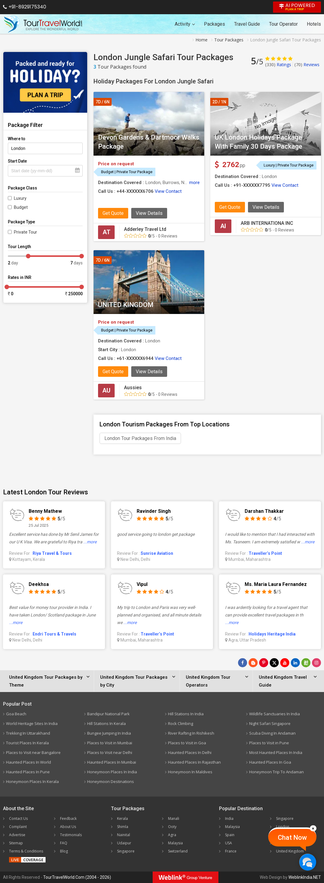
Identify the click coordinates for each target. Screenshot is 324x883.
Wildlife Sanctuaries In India (274, 713)
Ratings (278, 64)
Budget (21, 207)
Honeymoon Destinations (110, 781)
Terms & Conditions (26, 851)
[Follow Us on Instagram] (316, 662)
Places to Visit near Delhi (109, 752)
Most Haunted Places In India (275, 752)
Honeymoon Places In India (112, 772)
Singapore (126, 851)
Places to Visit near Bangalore (33, 752)
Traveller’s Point (265, 553)
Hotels (314, 24)
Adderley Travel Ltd (145, 229)
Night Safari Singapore (270, 723)
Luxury (20, 198)
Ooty (172, 826)
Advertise (17, 834)
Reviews (306, 64)
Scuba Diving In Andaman (272, 733)
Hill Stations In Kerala (106, 723)
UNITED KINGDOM (126, 305)
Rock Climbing (180, 723)
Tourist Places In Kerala (27, 743)
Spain (229, 834)
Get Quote (113, 213)
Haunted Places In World (28, 762)
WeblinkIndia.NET (304, 877)
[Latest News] (253, 662)
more (194, 182)
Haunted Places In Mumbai (111, 762)
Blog (64, 851)
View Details (149, 213)
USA (228, 843)
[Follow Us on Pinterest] (263, 662)
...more (90, 541)
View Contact (168, 191)
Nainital (123, 834)
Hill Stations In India (186, 713)
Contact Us (18, 818)
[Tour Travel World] (43, 24)
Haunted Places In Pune (28, 772)
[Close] (313, 828)
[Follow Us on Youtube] (284, 662)
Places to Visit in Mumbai (109, 743)
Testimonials (71, 834)
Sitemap (16, 843)
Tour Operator (283, 24)
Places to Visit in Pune (269, 743)
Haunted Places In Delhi (189, 752)
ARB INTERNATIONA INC (267, 223)
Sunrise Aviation (157, 553)
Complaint (18, 826)
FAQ (63, 843)
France (231, 851)
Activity (185, 24)
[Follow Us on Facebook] (242, 662)
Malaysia (175, 843)
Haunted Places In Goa (270, 762)
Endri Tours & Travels (54, 634)
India (229, 818)
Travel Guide (247, 24)
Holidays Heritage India (272, 634)
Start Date (17, 161)
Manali (173, 818)
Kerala (122, 818)
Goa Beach (16, 713)
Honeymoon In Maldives (190, 772)
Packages (214, 24)
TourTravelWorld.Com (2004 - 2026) (77, 877)
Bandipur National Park (108, 713)
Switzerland (178, 851)
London (282, 826)
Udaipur (124, 843)
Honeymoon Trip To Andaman (276, 772)
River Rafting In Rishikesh (191, 733)
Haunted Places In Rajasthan (194, 762)
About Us (68, 826)
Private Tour (25, 232)
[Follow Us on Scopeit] (305, 662)
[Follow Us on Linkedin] (295, 662)
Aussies (133, 387)
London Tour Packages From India (140, 438)
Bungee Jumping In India (109, 733)
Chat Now (292, 837)
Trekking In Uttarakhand (28, 733)
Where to (16, 138)
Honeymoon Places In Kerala (32, 781)
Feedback (68, 818)
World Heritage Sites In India (32, 723)
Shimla (122, 826)
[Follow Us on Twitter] (274, 662)
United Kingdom (290, 851)
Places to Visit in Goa (187, 743)
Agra (172, 834)
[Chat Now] (307, 862)
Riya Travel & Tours (52, 553)
